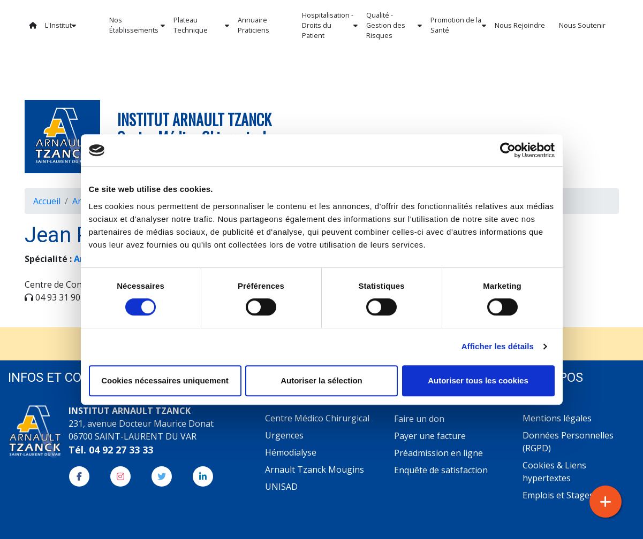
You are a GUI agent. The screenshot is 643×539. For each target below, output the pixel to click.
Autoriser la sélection (321, 380)
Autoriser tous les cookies (478, 380)
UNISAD (281, 486)
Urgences (284, 435)
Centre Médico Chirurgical (317, 418)
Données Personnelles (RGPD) (568, 441)
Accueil (46, 201)
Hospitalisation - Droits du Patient (330, 25)
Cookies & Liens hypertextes (554, 471)
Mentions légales (557, 418)
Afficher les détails (498, 346)
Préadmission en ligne (438, 453)
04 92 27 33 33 (121, 449)
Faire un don (419, 419)
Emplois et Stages (558, 495)
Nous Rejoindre (520, 25)
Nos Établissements (137, 25)
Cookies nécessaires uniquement (165, 380)
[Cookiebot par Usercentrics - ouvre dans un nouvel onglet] (508, 150)
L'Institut (60, 25)
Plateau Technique (201, 25)
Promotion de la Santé (458, 25)
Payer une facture (430, 436)
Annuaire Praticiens (253, 25)
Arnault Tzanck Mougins (314, 469)
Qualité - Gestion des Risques (394, 25)
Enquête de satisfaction (441, 470)
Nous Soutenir (582, 25)
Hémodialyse (290, 452)
